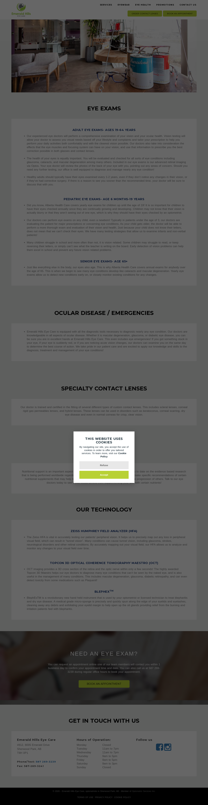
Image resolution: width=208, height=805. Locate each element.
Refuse (104, 465)
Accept (104, 474)
